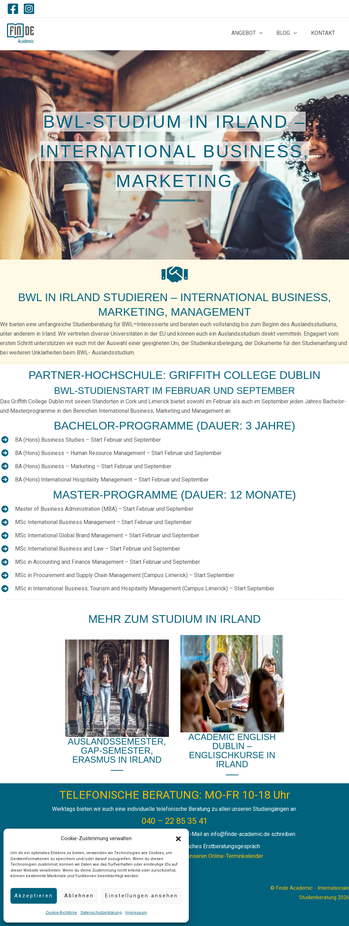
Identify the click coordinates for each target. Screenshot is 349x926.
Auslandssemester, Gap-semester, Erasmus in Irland (117, 749)
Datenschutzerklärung (101, 912)
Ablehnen (79, 896)
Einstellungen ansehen (141, 896)
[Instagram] (29, 9)
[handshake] (175, 274)
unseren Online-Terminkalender (225, 854)
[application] (266, 33)
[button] (178, 838)
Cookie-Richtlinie (61, 912)
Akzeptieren (33, 896)
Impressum (136, 912)
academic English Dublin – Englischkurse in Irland (232, 749)
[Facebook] (13, 9)
